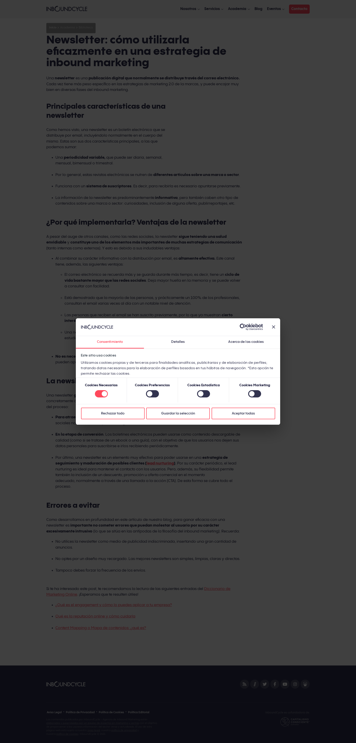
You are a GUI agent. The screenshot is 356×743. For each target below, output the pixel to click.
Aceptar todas (243, 413)
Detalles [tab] (178, 342)
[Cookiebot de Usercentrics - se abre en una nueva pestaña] (243, 327)
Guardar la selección (178, 413)
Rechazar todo (112, 413)
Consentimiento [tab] (110, 342)
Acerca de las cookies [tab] (246, 342)
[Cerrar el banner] (273, 327)
